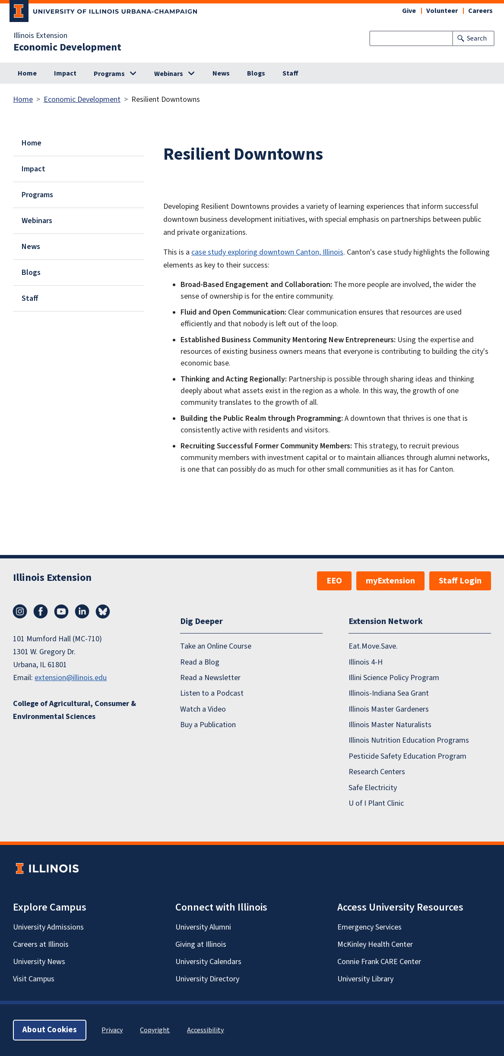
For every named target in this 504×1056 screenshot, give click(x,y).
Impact (65, 73)
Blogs (256, 73)
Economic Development (67, 47)
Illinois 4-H (366, 662)
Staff (290, 73)
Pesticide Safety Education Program (407, 756)
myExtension (390, 581)
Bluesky (102, 611)
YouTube (61, 611)
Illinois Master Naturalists (390, 724)
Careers (480, 11)
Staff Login (460, 581)
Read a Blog (199, 662)
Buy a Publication (208, 724)
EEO (334, 581)
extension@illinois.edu (71, 677)
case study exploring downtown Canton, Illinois (267, 252)
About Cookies (49, 1030)
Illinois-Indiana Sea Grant (389, 693)
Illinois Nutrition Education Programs (409, 740)
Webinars (168, 74)
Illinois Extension (40, 36)
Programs (109, 74)
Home (27, 73)
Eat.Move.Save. (373, 646)
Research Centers (377, 771)
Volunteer (442, 11)
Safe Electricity (373, 787)
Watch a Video (203, 709)
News (221, 73)
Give (409, 11)
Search (477, 38)
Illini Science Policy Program (394, 677)
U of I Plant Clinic (376, 803)
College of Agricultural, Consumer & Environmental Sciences (74, 710)
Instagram (19, 611)
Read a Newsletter (210, 677)
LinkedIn (82, 611)
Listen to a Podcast (212, 693)
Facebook (40, 611)
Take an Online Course (215, 646)
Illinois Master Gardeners (389, 709)
